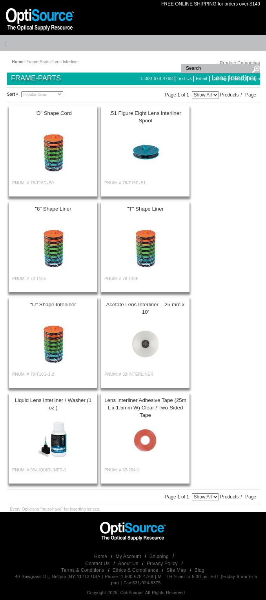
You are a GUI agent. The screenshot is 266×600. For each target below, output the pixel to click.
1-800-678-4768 (156, 78)
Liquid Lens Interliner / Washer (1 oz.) (53, 404)
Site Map (177, 570)
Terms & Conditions (83, 570)
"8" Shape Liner (53, 209)
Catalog (219, 78)
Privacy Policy (163, 563)
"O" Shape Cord (53, 113)
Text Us (184, 78)
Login (254, 78)
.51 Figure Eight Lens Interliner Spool (145, 117)
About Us (129, 563)
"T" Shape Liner (145, 209)
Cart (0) (238, 78)
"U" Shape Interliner (53, 304)
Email (201, 78)
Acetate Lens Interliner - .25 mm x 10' (145, 308)
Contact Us (98, 563)
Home (101, 556)
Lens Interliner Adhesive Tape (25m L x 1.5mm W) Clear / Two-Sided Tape (145, 407)
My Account (129, 556)
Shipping (159, 556)
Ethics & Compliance (136, 570)
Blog (199, 570)
